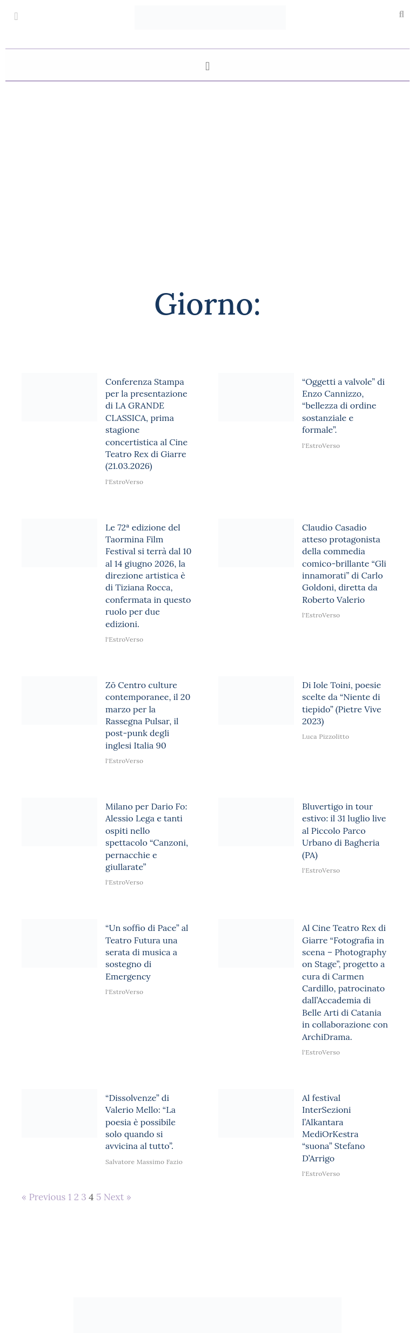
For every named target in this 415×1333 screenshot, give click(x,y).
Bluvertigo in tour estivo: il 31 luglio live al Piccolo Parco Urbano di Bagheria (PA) (344, 830)
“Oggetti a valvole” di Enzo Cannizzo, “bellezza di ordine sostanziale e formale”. (343, 406)
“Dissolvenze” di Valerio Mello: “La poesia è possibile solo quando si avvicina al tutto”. (140, 1122)
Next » (117, 1197)
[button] (401, 14)
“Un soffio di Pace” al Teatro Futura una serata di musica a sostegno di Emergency (146, 952)
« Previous (43, 1197)
